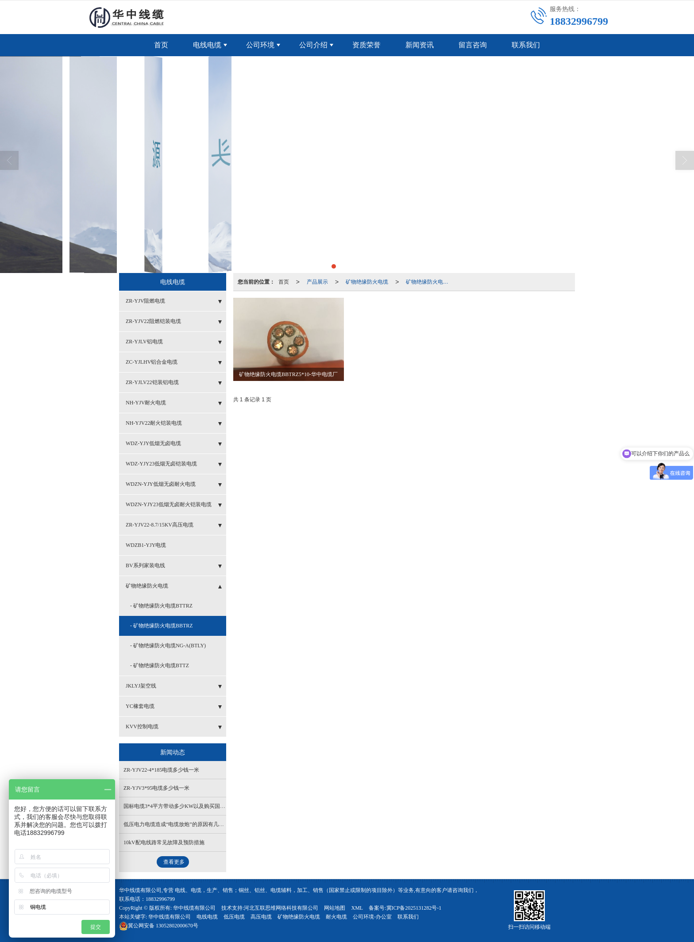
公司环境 (260, 45)
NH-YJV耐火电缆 (146, 403)
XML (357, 908)
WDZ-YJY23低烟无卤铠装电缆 (161, 464)
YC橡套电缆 (140, 706)
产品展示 (317, 282)
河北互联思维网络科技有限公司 (281, 908)
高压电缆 (261, 917)
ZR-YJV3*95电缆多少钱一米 (156, 788)
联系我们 (526, 45)
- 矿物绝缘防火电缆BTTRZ (161, 606)
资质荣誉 (366, 45)
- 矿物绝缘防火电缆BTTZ (159, 665)
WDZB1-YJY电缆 (146, 545)
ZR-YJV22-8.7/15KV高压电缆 (159, 525)
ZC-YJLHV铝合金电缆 (151, 362)
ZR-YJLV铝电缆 (144, 341)
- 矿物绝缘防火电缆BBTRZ (161, 626)
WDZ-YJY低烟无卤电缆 (153, 443)
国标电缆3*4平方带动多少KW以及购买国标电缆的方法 (187, 806)
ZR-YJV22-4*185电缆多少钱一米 (161, 770)
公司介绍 (313, 45)
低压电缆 (234, 917)
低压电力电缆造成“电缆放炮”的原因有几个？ (176, 824)
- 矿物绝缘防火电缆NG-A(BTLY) (168, 645)
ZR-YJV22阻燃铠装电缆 (153, 321)
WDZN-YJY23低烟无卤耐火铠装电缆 (169, 504)
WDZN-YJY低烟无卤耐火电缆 (161, 484)
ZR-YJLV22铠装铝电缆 (152, 382)
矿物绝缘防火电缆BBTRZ (430, 282)
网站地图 (334, 908)
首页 (161, 45)
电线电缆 (207, 45)
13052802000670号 (158, 926)
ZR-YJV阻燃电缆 (145, 301)
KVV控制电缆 (142, 726)
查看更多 (174, 862)
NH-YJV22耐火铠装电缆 (154, 423)
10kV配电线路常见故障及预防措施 (163, 842)
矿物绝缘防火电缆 (367, 282)
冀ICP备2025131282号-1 (414, 908)
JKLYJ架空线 (141, 686)
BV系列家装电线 (145, 565)
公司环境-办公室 (372, 917)
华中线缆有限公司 (194, 908)
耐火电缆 (336, 917)
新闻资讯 (419, 45)
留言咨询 (473, 45)
